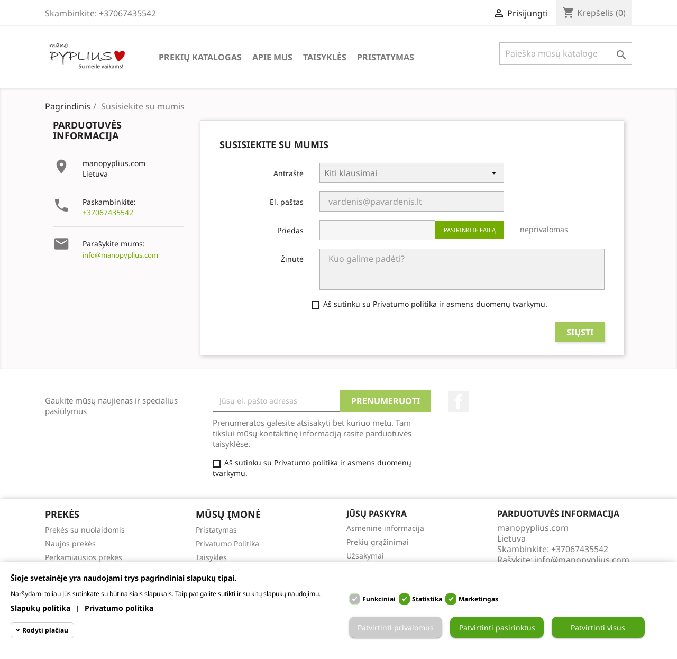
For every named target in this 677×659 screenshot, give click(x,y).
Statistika (427, 598)
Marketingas (478, 598)
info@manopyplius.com (120, 255)
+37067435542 (108, 212)
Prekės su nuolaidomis (85, 530)
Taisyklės (324, 57)
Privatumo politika (119, 608)
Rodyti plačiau (45, 630)
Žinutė (292, 259)
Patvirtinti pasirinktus (497, 628)
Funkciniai (379, 598)
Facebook (458, 401)
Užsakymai (365, 556)
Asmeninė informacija (385, 528)
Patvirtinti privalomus (396, 628)
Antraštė (288, 173)
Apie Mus (272, 57)
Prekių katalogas (200, 57)
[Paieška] (565, 53)
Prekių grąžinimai (377, 542)
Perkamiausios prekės (83, 557)
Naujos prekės (70, 543)
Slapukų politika (40, 608)
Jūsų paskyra (376, 513)
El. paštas (287, 202)
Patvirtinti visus (598, 628)
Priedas (290, 230)
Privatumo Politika (227, 543)
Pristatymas (385, 57)
